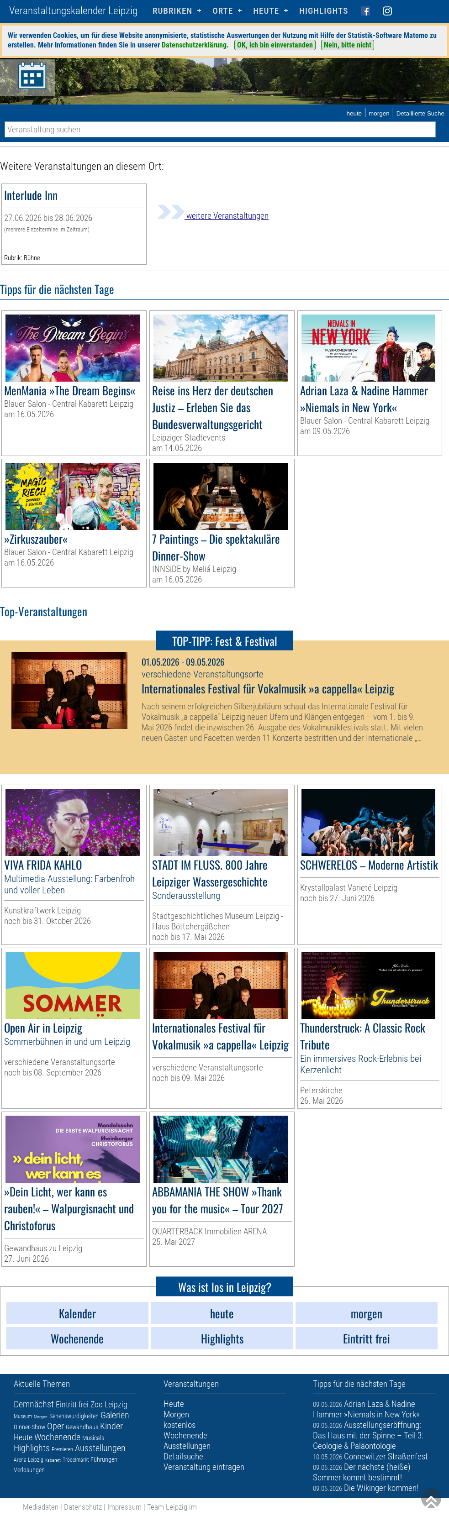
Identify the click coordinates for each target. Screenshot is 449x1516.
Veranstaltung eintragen (204, 1467)
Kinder (111, 1426)
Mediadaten (40, 1506)
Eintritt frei (72, 1404)
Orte (222, 10)
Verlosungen (29, 1470)
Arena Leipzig (28, 1460)
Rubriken (172, 10)
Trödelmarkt (76, 1460)
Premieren (62, 1449)
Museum (23, 1416)
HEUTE (266, 10)
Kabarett (53, 1460)
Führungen (103, 1459)
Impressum (124, 1506)
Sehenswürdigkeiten (74, 1416)
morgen (379, 113)
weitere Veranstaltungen (213, 215)
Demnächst (34, 1404)
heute (354, 113)
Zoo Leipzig (108, 1404)
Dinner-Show (29, 1427)
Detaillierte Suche (420, 113)
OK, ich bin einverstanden (275, 45)
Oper (55, 1426)
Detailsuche (183, 1456)
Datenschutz (83, 1506)
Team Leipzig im (172, 1506)
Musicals (93, 1438)
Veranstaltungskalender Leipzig (73, 11)
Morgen (41, 1416)
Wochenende (57, 1437)
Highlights (323, 10)
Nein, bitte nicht (347, 45)
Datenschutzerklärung (194, 45)
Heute (23, 1437)
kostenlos (179, 1425)
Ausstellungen (100, 1448)
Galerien (114, 1415)
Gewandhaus (82, 1427)
